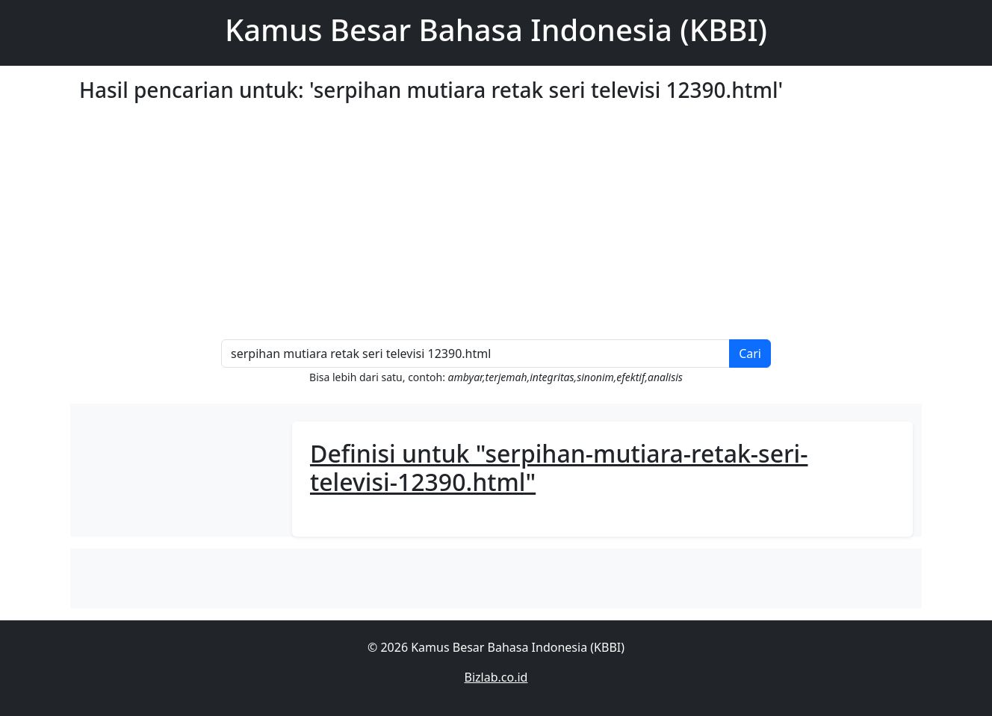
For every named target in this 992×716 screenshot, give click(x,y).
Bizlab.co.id (496, 677)
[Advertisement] (527, 227)
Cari (750, 353)
